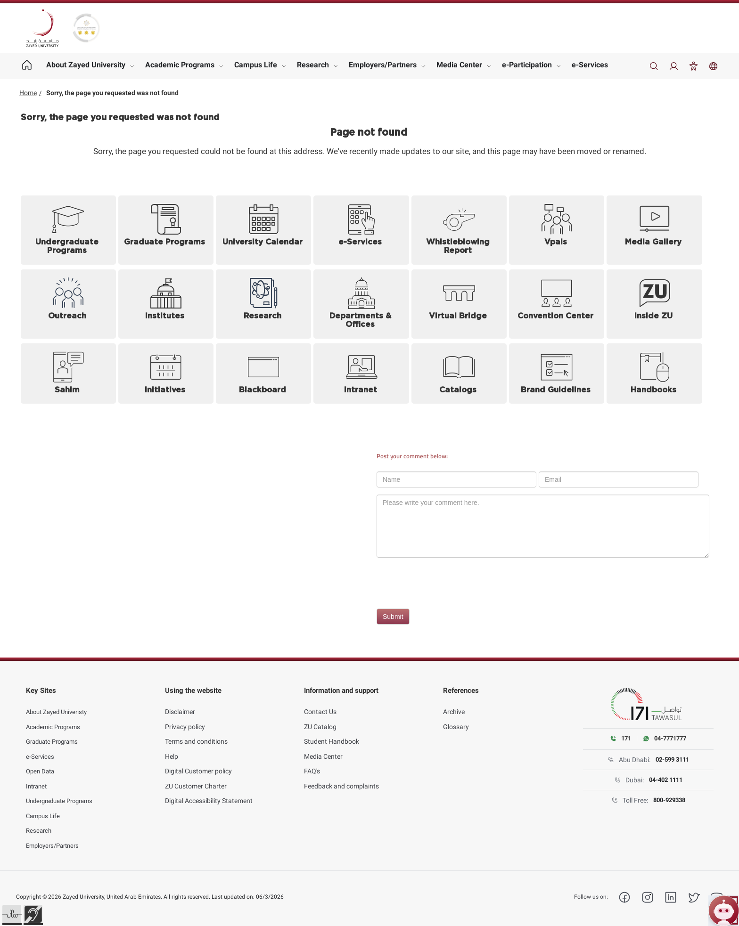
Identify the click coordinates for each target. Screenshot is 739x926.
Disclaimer (180, 704)
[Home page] (27, 66)
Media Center (459, 64)
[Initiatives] (165, 373)
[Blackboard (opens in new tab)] (263, 373)
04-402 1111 (665, 780)
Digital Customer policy (198, 763)
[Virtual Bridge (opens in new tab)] (459, 304)
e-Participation (527, 64)
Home (28, 93)
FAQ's (312, 763)
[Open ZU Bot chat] (723, 910)
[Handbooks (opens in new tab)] (654, 373)
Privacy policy (185, 719)
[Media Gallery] (654, 230)
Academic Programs (179, 64)
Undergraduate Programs (63, 793)
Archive (454, 704)
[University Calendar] (263, 230)
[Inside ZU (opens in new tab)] (654, 304)
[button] (11, 914)
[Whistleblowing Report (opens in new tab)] (459, 230)
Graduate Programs (55, 734)
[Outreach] (68, 304)
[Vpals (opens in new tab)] (556, 230)
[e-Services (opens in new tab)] (361, 230)
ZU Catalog (320, 719)
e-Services (590, 64)
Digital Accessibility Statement (209, 793)
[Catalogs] (459, 373)
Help (171, 749)
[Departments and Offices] (361, 304)
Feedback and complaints (341, 778)
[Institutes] (165, 304)
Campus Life (255, 64)
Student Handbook (331, 734)
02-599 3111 (672, 760)
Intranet (37, 778)
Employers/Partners (383, 64)
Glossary (456, 719)
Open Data (41, 763)
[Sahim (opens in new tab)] (68, 373)
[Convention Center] (556, 304)
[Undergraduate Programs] (68, 230)
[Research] (263, 304)
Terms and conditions (196, 734)
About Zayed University (85, 64)
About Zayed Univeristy (59, 704)
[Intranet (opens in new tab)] (361, 373)
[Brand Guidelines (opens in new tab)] (556, 373)
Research (313, 64)
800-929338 (669, 800)
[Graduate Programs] (165, 230)
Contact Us (320, 704)
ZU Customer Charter (196, 778)
